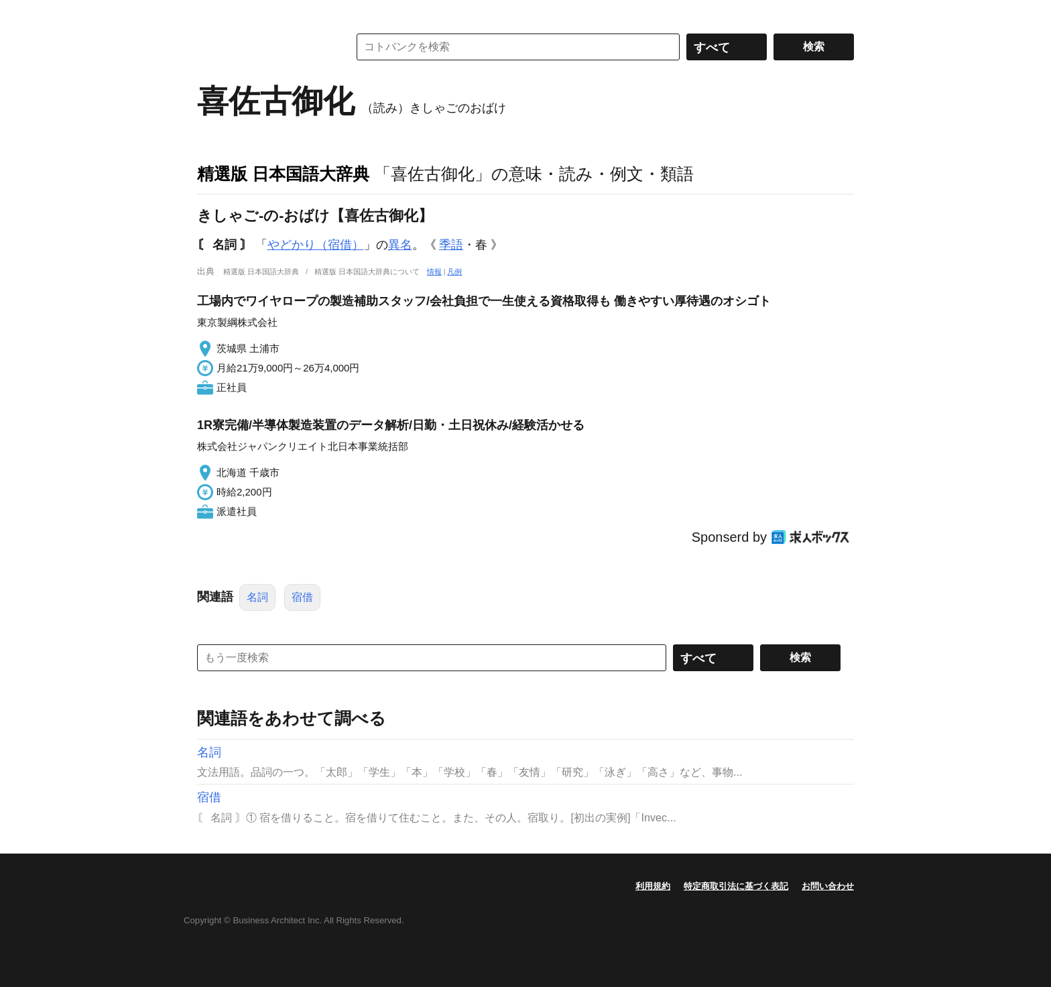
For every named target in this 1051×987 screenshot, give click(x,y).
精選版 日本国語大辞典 (283, 173)
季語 (451, 244)
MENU (210, 13)
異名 (400, 244)
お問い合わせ (828, 886)
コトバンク (263, 47)
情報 (434, 272)
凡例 (454, 272)
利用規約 (652, 886)
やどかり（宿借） (315, 244)
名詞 (257, 597)
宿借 (302, 597)
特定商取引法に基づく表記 (736, 886)
